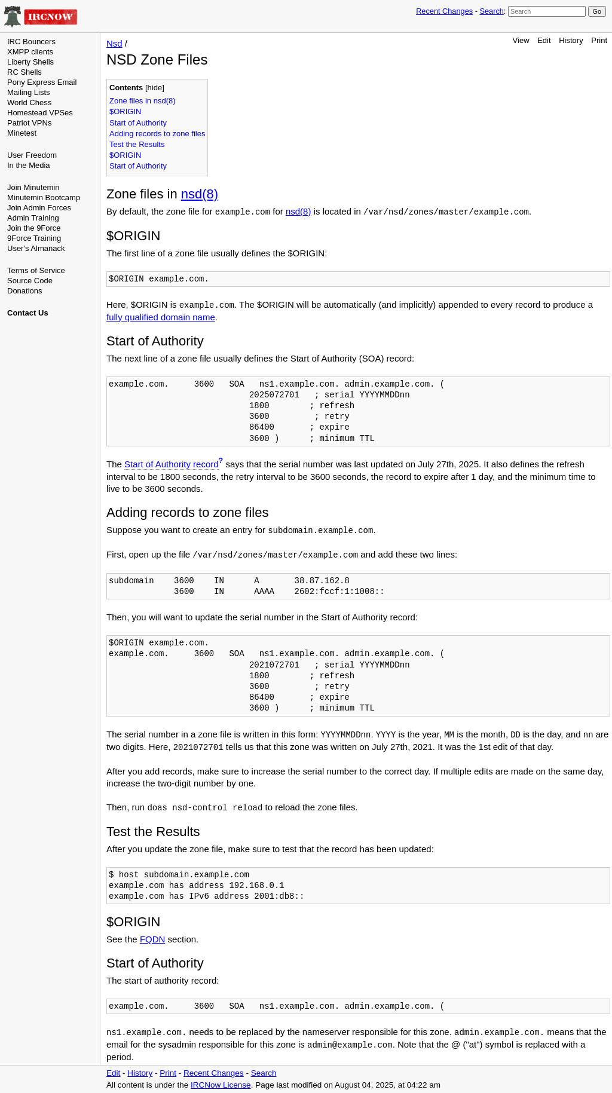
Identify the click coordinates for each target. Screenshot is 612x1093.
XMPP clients (30, 51)
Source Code (30, 280)
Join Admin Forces (39, 207)
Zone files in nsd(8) (142, 101)
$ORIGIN (125, 111)
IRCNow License (221, 1084)
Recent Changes (444, 11)
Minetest (21, 132)
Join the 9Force (34, 228)
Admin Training (33, 217)
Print (599, 40)
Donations (24, 290)
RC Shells (24, 72)
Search (491, 11)
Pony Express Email (41, 82)
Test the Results (137, 144)
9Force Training (34, 238)
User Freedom (32, 155)
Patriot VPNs (29, 122)
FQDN (153, 939)
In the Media (28, 165)
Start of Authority (138, 123)
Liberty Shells (30, 61)
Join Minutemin (33, 187)
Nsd (114, 43)
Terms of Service (36, 270)
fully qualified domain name (160, 317)
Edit (543, 40)
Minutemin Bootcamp (43, 197)
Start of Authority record (171, 464)
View (521, 40)
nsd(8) (199, 193)
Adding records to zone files (157, 133)
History (571, 40)
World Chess (29, 102)
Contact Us (27, 312)
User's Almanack (36, 248)
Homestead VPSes (40, 112)
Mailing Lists (28, 92)
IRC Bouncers (31, 41)
